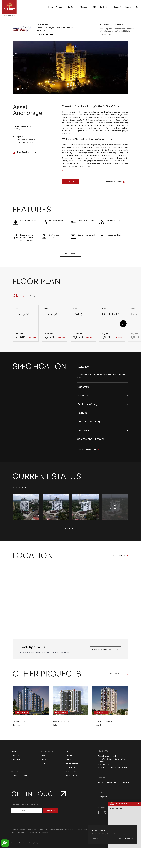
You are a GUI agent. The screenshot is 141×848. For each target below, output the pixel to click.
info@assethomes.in (106, 797)
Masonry (82, 395)
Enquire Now (70, 182)
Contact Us (118, 7)
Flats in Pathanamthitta (86, 830)
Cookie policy (104, 834)
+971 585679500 (26, 143)
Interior (69, 760)
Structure (83, 386)
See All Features (71, 254)
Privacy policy (119, 834)
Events (43, 760)
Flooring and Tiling (89, 421)
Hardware (83, 430)
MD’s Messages (47, 752)
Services (71, 7)
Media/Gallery (71, 768)
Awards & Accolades (19, 776)
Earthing (82, 413)
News (43, 756)
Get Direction (120, 556)
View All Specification (88, 450)
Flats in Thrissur (17, 833)
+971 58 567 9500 (121, 783)
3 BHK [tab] (18, 295)
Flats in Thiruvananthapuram (50, 830)
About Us (83, 7)
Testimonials (71, 772)
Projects (59, 7)
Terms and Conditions (18, 843)
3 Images (22, 89)
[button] (123, 323)
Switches (83, 366)
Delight (69, 756)
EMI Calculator (71, 776)
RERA (95, 7)
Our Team (15, 772)
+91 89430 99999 (26, 139)
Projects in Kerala (18, 830)
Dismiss (95, 839)
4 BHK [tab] (35, 295)
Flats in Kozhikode (33, 833)
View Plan (32, 338)
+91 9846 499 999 (105, 783)
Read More (66, 171)
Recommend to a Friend (112, 182)
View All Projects (119, 674)
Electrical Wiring (87, 404)
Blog (13, 764)
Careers (128, 7)
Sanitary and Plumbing (91, 439)
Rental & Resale (72, 764)
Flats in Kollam (69, 830)
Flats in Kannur (48, 833)
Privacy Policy (33, 843)
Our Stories (104, 7)
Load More (70, 529)
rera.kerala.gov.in (104, 34)
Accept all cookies (126, 839)
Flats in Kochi (32, 830)
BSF (12, 768)
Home (50, 7)
